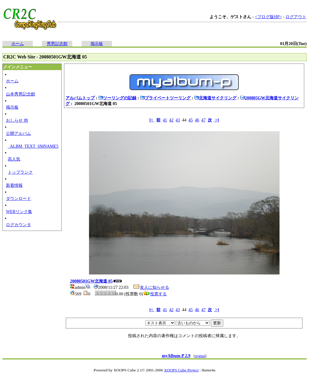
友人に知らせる (151, 287)
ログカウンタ (18, 224)
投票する (155, 293)
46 (197, 120)
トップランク (20, 172)
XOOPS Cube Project (181, 370)
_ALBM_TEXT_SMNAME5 (33, 146)
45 (190, 120)
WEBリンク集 (19, 211)
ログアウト (295, 16)
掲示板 (96, 43)
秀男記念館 (57, 43)
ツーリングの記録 (117, 97)
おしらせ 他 (17, 120)
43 (178, 120)
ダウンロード (18, 198)
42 (171, 120)
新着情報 (14, 185)
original (200, 356)
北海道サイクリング (215, 97)
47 (203, 120)
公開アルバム (18, 133)
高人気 (14, 159)
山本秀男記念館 (20, 94)
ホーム (17, 43)
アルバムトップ (80, 97)
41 (165, 120)
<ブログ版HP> (268, 16)
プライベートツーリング (165, 97)
